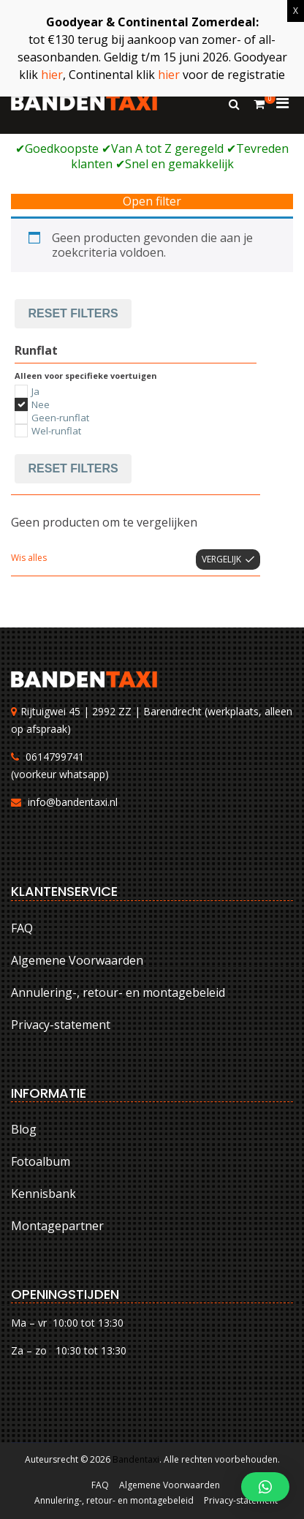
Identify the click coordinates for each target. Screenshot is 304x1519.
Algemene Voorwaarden (77, 960)
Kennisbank (43, 1194)
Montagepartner (57, 1226)
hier (52, 75)
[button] (265, 1486)
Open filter (152, 201)
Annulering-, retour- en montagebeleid (118, 992)
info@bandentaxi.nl (73, 802)
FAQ (22, 928)
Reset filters (73, 313)
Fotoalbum (40, 1161)
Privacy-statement (60, 1025)
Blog (24, 1129)
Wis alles (29, 557)
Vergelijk (221, 559)
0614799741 (55, 757)
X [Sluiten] (295, 10)
